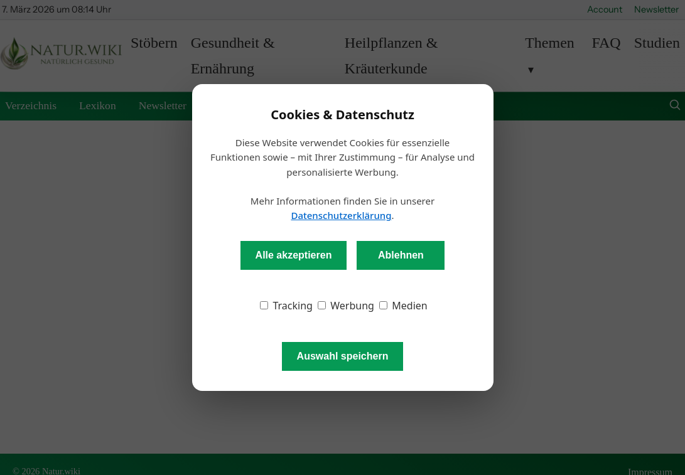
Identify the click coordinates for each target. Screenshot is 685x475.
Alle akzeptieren (294, 255)
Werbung (346, 305)
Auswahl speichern (343, 356)
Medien (403, 305)
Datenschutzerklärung (341, 215)
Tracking (286, 305)
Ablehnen (401, 255)
